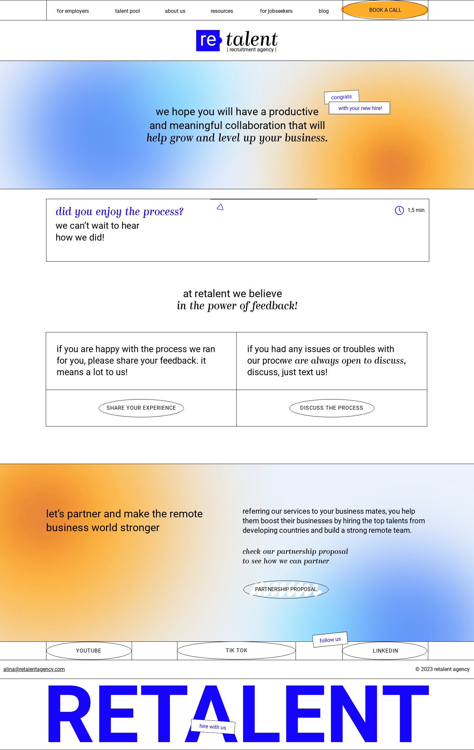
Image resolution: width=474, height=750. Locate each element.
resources (222, 11)
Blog (324, 11)
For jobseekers (276, 11)
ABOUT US (175, 11)
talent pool (127, 11)
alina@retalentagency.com (34, 669)
